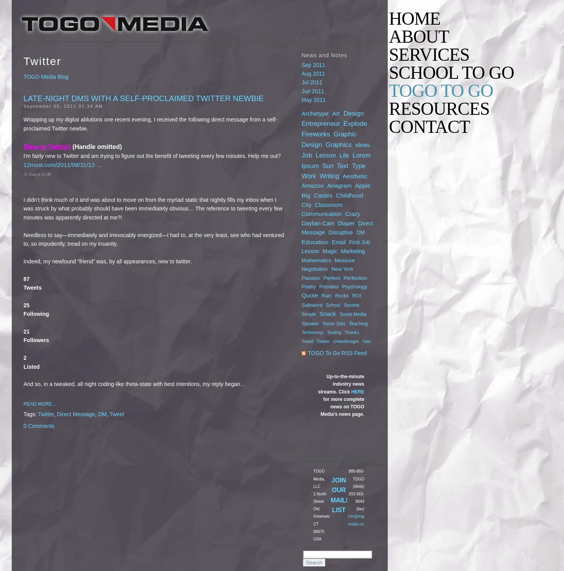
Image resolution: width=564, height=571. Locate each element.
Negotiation (315, 269)
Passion (311, 278)
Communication (322, 214)
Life (344, 155)
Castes (323, 195)
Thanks (352, 332)
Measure (344, 260)
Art (336, 113)
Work (309, 175)
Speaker (310, 323)
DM (102, 414)
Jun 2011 (313, 91)
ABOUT (419, 37)
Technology (313, 332)
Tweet (117, 414)
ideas (362, 144)
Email (338, 242)
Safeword (312, 305)
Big (306, 195)
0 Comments (39, 426)
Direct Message (76, 414)
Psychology (354, 287)
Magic (330, 251)
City (306, 205)
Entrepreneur (321, 123)
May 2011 (313, 100)
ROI (356, 296)
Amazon (313, 185)
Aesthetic (355, 176)
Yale (366, 341)
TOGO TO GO (441, 91)
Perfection (355, 278)
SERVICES (429, 55)
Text (343, 165)
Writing (329, 175)
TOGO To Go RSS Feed (337, 353)
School (333, 305)
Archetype (315, 113)
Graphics (338, 145)
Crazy (352, 214)
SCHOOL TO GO (451, 73)
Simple (309, 314)
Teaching (358, 323)
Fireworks (316, 134)
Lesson (326, 155)
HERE (357, 392)
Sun (328, 165)
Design (353, 113)
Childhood (349, 195)
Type (359, 165)
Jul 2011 (312, 82)
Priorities (328, 287)
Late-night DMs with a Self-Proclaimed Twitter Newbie (144, 98)
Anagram (339, 185)
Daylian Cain (318, 223)
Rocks (342, 296)
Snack (327, 313)
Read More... (40, 404)
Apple (363, 185)
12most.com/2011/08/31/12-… (63, 164)
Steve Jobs (333, 323)
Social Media (353, 314)
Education (315, 242)
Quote (310, 295)
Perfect (332, 278)
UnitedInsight (346, 341)
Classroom (328, 205)
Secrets (351, 305)
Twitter (46, 414)
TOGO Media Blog (46, 77)
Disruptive (341, 232)
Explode (355, 123)
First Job (359, 242)
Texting (334, 332)
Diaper (346, 223)
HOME (414, 19)
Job (307, 155)
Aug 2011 (313, 74)
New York (342, 269)
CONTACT (429, 127)
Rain (327, 296)
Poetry (309, 287)
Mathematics (316, 260)
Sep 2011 (313, 65)
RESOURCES (439, 109)
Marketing (353, 251)
